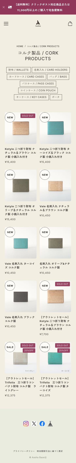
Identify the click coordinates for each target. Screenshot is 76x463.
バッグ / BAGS (58, 77)
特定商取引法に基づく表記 (50, 451)
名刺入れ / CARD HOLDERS (50, 71)
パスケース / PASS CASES (38, 84)
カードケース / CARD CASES (26, 77)
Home (20, 46)
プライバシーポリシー (24, 451)
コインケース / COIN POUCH (38, 91)
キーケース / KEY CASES (31, 98)
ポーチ (56, 98)
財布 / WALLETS (19, 71)
